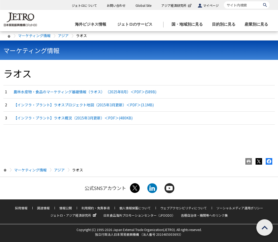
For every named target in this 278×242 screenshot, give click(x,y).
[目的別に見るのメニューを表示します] (225, 24)
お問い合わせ (116, 5)
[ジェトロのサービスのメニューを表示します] (136, 24)
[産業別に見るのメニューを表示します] (258, 24)
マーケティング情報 (34, 35)
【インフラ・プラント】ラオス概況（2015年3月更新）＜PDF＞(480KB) (73, 117)
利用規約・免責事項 (95, 208)
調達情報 (43, 208)
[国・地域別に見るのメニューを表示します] (188, 24)
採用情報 (21, 208)
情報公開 (65, 208)
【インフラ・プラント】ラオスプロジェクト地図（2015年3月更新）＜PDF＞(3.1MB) (84, 104)
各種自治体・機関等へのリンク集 (204, 215)
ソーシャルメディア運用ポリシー (239, 208)
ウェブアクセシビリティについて (183, 208)
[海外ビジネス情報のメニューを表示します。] (92, 24)
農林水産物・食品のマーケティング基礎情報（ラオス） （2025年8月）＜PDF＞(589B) (85, 91)
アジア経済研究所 (177, 5)
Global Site (143, 5)
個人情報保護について (135, 208)
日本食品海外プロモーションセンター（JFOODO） (139, 215)
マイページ (211, 5)
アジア (63, 35)
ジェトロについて (84, 5)
